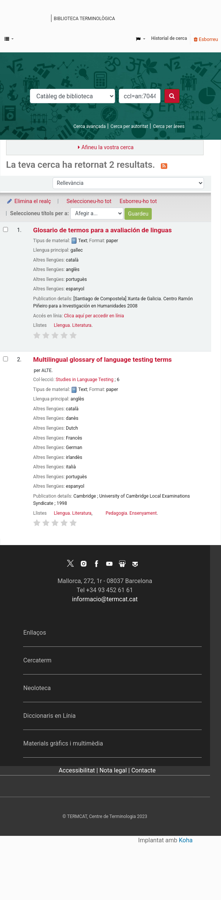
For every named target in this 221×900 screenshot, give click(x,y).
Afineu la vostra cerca (107, 147)
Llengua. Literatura (72, 325)
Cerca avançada (89, 126)
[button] (9, 39)
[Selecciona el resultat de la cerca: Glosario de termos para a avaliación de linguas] (5, 229)
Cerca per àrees (168, 126)
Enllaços (34, 632)
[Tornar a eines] (197, 876)
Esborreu (206, 39)
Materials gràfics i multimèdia (63, 743)
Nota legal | (115, 770)
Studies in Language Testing (85, 379)
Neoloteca (37, 688)
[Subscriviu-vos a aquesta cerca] (164, 165)
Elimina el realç (28, 201)
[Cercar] (172, 96)
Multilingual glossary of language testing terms (102, 359)
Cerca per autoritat (129, 126)
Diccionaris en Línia (49, 715)
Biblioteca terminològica (84, 18)
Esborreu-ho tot (138, 201)
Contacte (143, 770)
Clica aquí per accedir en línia (94, 315)
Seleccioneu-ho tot (89, 201)
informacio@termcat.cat (104, 599)
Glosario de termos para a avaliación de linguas (102, 230)
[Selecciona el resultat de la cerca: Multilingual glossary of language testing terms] (5, 358)
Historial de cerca (169, 38)
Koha (186, 840)
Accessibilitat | (79, 770)
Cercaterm (37, 660)
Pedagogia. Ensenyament (131, 513)
